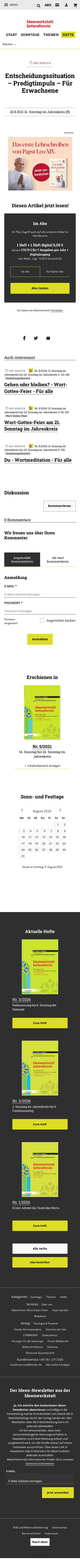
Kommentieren (59, 506)
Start (11, 34)
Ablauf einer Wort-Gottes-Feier (30, 1307)
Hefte (68, 34)
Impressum (51, 1530)
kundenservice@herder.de (26, 1361)
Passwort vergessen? (11, 621)
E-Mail (10, 586)
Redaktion (40, 1313)
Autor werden (60, 1307)
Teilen (25, 338)
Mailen (49, 338)
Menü (14, 5)
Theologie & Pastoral (45, 1320)
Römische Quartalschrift (40, 1350)
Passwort (13, 603)
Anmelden (57, 310)
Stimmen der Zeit (56, 1326)
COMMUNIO (30, 1332)
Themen (51, 34)
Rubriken (8, 44)
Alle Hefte (40, 1246)
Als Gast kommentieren (58, 559)
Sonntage (30, 34)
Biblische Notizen (32, 1344)
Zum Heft (40, 1020)
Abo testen (40, 288)
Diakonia (52, 1344)
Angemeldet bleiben (61, 620)
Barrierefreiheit (31, 1530)
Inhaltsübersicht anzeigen (44, 763)
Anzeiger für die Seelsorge (27, 1338)
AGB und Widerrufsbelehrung (30, 1524)
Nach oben (40, 1539)
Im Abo (25, 271)
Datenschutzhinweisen (39, 1461)
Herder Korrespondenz (27, 1326)
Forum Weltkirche (58, 1338)
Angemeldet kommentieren (22, 559)
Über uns (46, 1301)
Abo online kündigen (58, 1361)
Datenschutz (59, 1524)
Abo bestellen (40, 1259)
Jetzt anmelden (58, 1490)
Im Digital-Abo (54, 271)
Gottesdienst (49, 1332)
